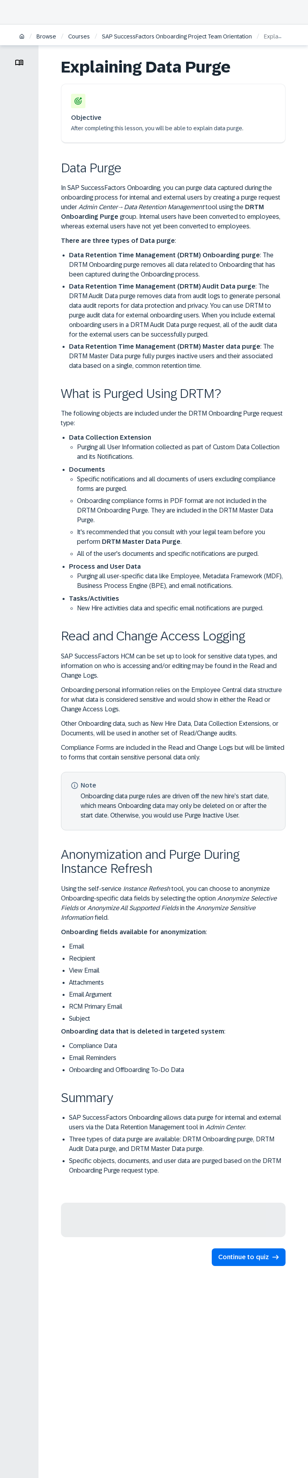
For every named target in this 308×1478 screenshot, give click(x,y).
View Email (84, 970)
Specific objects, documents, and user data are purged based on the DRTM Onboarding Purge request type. (175, 1165)
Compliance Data (93, 1045)
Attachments (86, 982)
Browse (46, 36)
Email (76, 946)
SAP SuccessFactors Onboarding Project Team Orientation (177, 36)
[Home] (21, 37)
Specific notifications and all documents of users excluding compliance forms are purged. (176, 484)
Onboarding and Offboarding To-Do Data (126, 1069)
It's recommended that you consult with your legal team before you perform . (171, 537)
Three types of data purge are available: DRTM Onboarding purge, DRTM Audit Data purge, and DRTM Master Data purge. (171, 1144)
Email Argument (90, 994)
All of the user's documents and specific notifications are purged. (168, 553)
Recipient (82, 958)
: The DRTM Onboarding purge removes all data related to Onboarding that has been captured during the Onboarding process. (172, 265)
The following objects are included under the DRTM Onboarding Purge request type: (172, 418)
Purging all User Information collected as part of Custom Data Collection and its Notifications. (178, 452)
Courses (79, 36)
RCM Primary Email (95, 1006)
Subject (79, 1018)
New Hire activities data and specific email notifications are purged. (170, 608)
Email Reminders (92, 1057)
